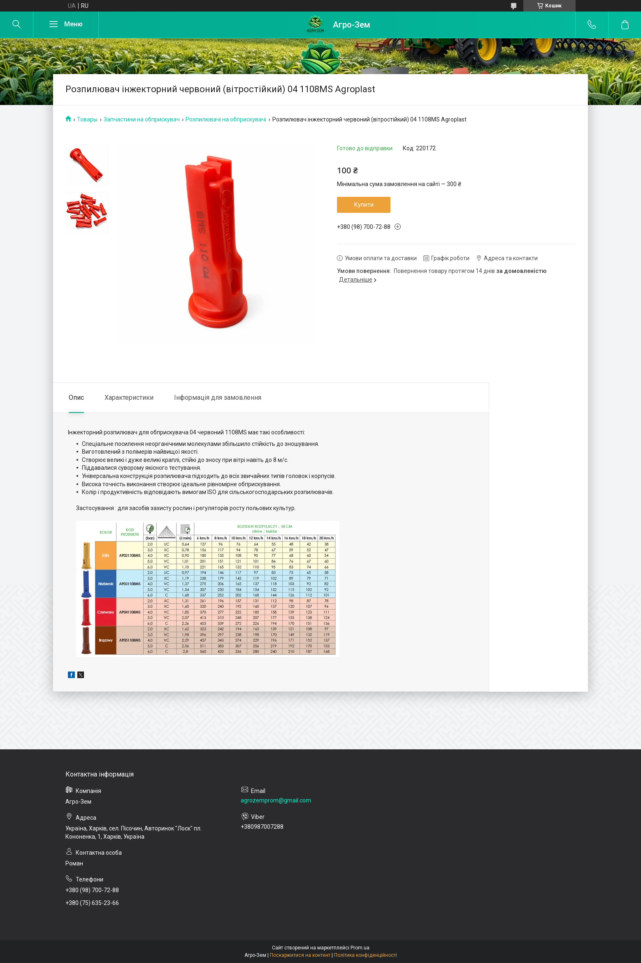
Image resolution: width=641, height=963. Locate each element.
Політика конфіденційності (365, 955)
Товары (87, 119)
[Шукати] (16, 25)
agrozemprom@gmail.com (276, 800)
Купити (364, 204)
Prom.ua (360, 948)
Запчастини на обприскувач (142, 119)
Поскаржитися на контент (300, 955)
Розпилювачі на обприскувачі (226, 119)
